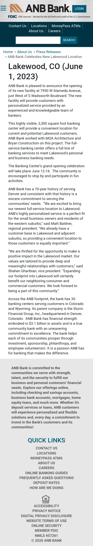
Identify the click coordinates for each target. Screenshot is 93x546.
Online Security (46, 526)
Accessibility (46, 506)
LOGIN (79, 9)
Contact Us (17, 26)
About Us (36, 31)
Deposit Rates (46, 483)
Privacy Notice (46, 511)
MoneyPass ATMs (66, 26)
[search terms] (38, 40)
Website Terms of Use (46, 521)
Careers (54, 31)
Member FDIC (46, 530)
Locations (39, 26)
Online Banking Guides (46, 473)
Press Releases (48, 52)
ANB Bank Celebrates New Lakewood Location (44, 57)
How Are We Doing (46, 488)
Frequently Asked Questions (46, 478)
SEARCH (69, 40)
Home (8, 52)
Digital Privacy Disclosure (46, 516)
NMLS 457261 (46, 536)
